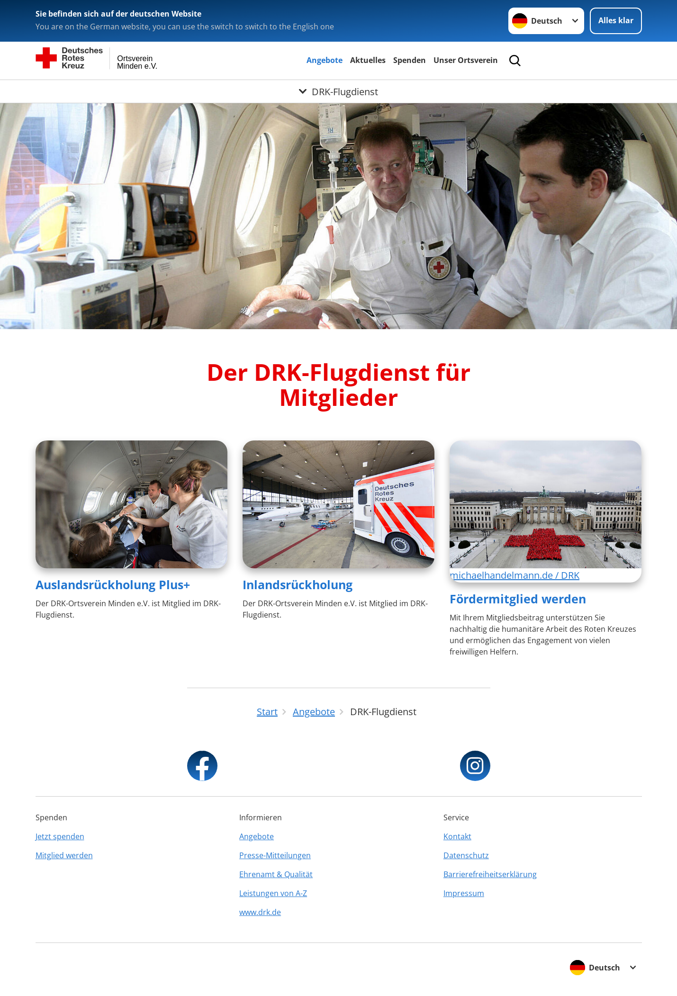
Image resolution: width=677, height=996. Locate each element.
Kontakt (457, 836)
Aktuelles (368, 60)
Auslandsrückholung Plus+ (113, 584)
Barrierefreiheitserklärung (490, 874)
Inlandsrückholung (297, 584)
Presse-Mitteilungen (275, 855)
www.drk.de (260, 912)
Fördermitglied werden (518, 599)
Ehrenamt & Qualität (276, 874)
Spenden (409, 60)
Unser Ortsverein (465, 60)
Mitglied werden (64, 855)
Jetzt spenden (60, 836)
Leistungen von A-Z (273, 893)
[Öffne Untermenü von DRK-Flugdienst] (338, 91)
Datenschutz (466, 855)
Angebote (325, 60)
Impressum (463, 893)
